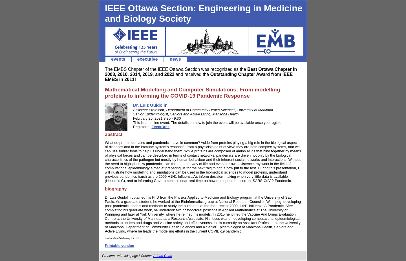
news (175, 59)
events (118, 59)
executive (147, 59)
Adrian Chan (162, 256)
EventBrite (160, 127)
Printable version (119, 246)
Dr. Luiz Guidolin (150, 105)
